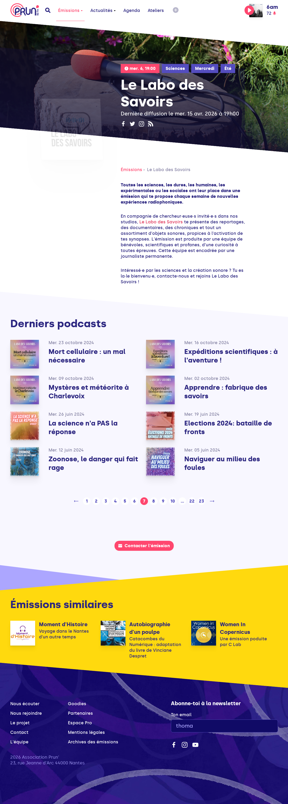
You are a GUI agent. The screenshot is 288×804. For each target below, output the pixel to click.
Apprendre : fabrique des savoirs (225, 392)
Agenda (131, 10)
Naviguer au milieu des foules (222, 463)
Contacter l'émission (144, 545)
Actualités (103, 10)
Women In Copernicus (235, 628)
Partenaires (80, 713)
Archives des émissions (93, 742)
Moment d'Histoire (63, 624)
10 (172, 501)
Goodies (77, 703)
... (182, 501)
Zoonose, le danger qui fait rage (93, 463)
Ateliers (156, 10)
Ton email (181, 714)
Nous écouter (24, 703)
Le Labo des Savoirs (168, 169)
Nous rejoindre (26, 713)
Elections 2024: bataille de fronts (228, 427)
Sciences (175, 68)
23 (201, 501)
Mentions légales (86, 732)
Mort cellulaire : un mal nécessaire (87, 356)
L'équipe (19, 742)
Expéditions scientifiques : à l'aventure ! (231, 356)
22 (192, 501)
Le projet (20, 722)
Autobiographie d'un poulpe (149, 628)
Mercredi (204, 68)
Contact (19, 732)
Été (227, 68)
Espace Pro (80, 722)
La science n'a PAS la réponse (83, 427)
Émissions (70, 10)
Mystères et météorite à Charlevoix (89, 392)
